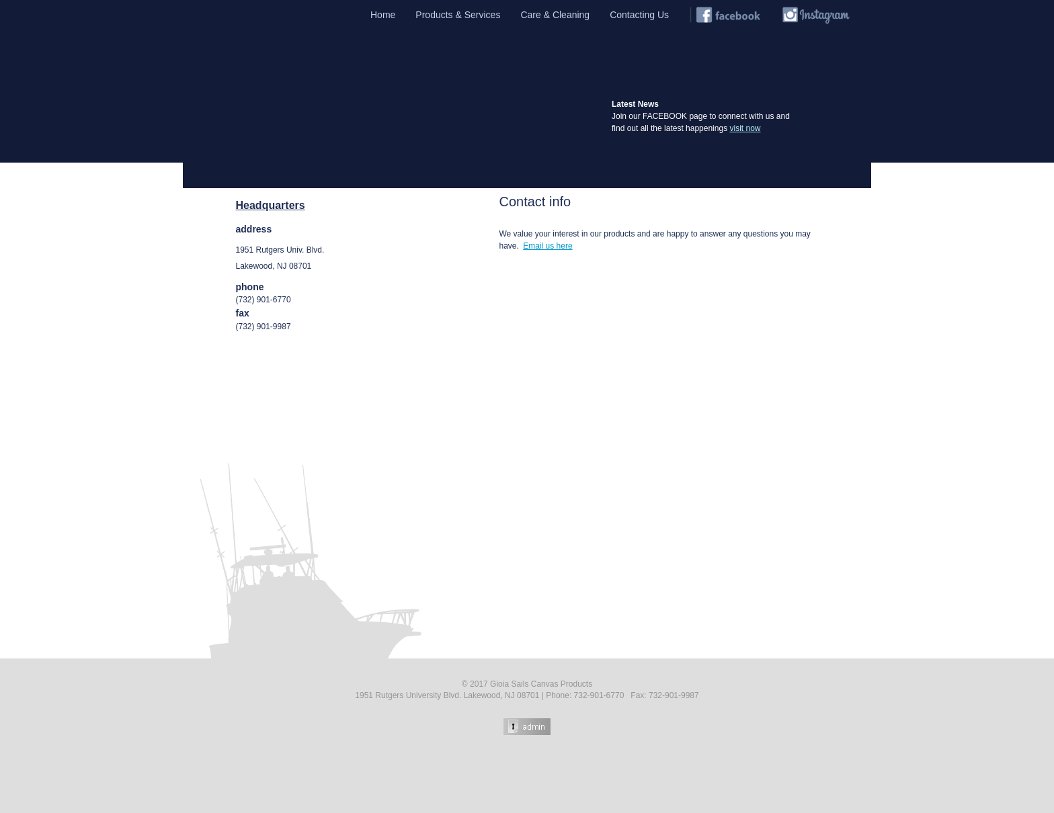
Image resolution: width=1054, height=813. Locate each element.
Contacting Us (639, 14)
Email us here (547, 246)
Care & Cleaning (555, 14)
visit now (744, 128)
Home (382, 14)
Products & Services (457, 14)
